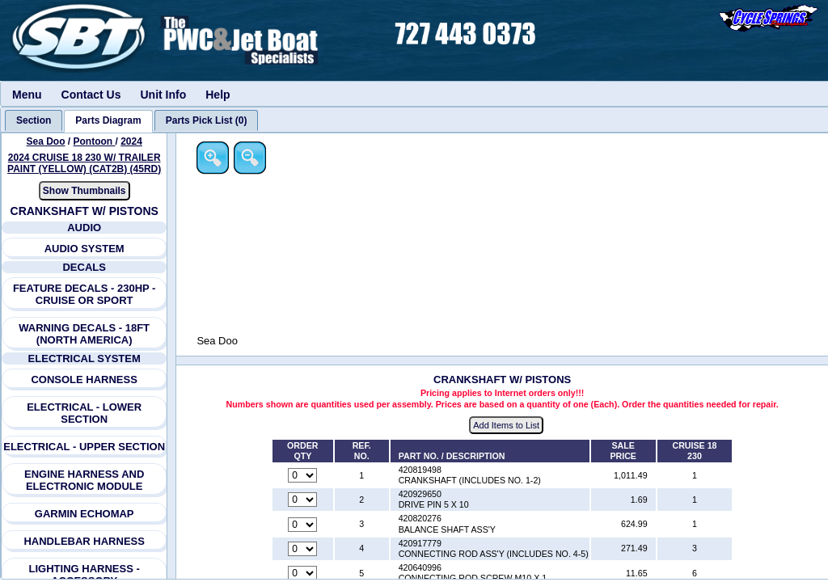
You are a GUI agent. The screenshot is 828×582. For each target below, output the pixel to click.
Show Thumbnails (84, 190)
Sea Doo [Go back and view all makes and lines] (46, 141)
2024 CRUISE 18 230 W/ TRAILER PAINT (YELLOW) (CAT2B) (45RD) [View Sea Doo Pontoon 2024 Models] (84, 163)
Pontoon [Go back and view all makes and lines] (95, 141)
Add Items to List (507, 425)
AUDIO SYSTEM (84, 248)
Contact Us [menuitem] (91, 94)
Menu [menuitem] (27, 94)
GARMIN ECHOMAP (84, 514)
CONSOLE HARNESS (84, 379)
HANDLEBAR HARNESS (85, 541)
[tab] (33, 120)
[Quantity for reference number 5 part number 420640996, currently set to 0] (304, 574)
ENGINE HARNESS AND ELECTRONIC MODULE (84, 480)
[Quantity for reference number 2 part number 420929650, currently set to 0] (304, 500)
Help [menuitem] (217, 94)
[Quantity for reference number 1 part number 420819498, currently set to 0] (304, 476)
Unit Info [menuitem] (163, 94)
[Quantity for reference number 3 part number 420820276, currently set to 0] (304, 524)
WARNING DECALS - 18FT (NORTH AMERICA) (84, 334)
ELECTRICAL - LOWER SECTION (84, 413)
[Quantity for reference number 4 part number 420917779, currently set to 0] (304, 549)
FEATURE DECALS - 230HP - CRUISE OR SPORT (84, 294)
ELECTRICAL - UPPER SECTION (84, 447)
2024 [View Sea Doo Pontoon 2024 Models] (131, 141)
